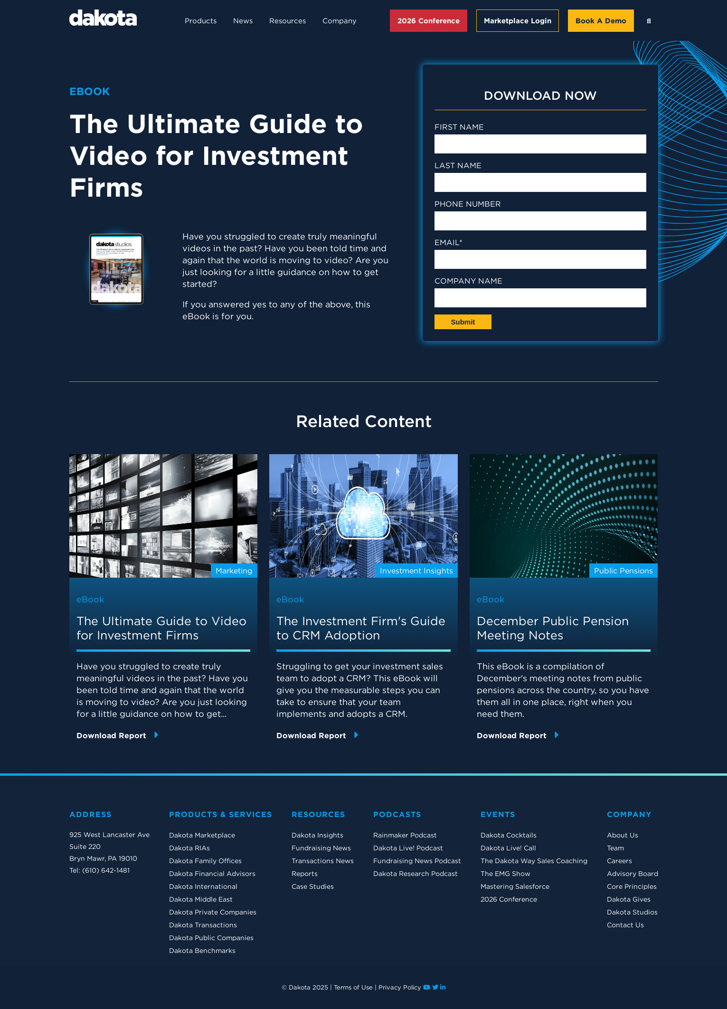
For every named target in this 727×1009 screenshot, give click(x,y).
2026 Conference (428, 20)
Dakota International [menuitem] (203, 886)
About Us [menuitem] (622, 835)
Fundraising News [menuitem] (321, 848)
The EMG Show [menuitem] (505, 873)
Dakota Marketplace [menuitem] (202, 835)
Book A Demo (601, 20)
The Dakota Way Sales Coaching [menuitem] (534, 861)
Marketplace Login (517, 20)
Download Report (117, 735)
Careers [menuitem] (619, 861)
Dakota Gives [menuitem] (629, 899)
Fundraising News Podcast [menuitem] (417, 861)
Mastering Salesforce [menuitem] (515, 886)
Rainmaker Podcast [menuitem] (405, 835)
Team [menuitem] (615, 848)
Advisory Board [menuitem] (632, 873)
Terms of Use (353, 987)
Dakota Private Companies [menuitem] (212, 912)
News (243, 20)
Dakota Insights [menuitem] (317, 835)
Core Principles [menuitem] (632, 886)
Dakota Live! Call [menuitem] (508, 848)
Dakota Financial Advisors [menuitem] (212, 873)
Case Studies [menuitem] (313, 886)
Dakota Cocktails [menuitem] (509, 835)
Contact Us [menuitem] (625, 925)
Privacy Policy (399, 987)
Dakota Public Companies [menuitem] (211, 937)
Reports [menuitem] (305, 873)
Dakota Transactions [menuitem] (203, 925)
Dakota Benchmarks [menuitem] (202, 950)
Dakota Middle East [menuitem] (201, 899)
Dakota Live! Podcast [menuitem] (408, 848)
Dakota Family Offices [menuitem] (205, 861)
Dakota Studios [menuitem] (632, 912)
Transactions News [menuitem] (323, 861)
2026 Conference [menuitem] (509, 899)
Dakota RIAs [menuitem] (189, 848)
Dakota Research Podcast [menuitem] (415, 873)
